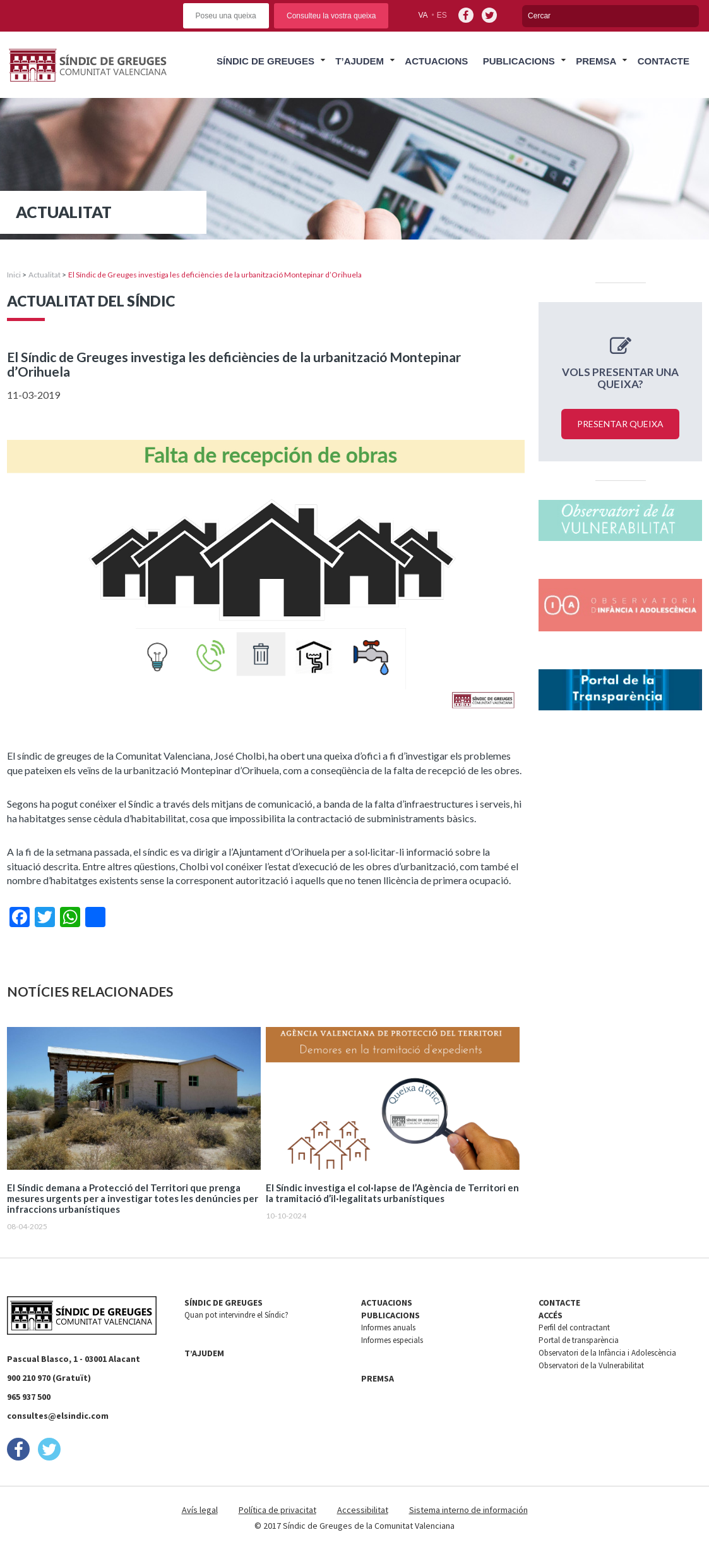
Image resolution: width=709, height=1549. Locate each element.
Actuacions (436, 61)
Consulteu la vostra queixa (331, 15)
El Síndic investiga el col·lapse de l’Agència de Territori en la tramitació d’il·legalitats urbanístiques (392, 1193)
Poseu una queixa (226, 15)
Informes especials (392, 1340)
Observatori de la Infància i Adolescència (607, 1352)
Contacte (663, 61)
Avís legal (200, 1510)
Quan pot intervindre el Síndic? (236, 1314)
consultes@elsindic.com (58, 1415)
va (422, 15)
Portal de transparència (579, 1340)
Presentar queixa (620, 423)
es (442, 15)
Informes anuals (388, 1327)
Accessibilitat (362, 1510)
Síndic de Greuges (265, 61)
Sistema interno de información (468, 1510)
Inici (14, 274)
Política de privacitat (277, 1510)
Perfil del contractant (574, 1327)
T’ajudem (359, 61)
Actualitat (44, 274)
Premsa (596, 61)
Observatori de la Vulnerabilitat (591, 1365)
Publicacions (519, 61)
